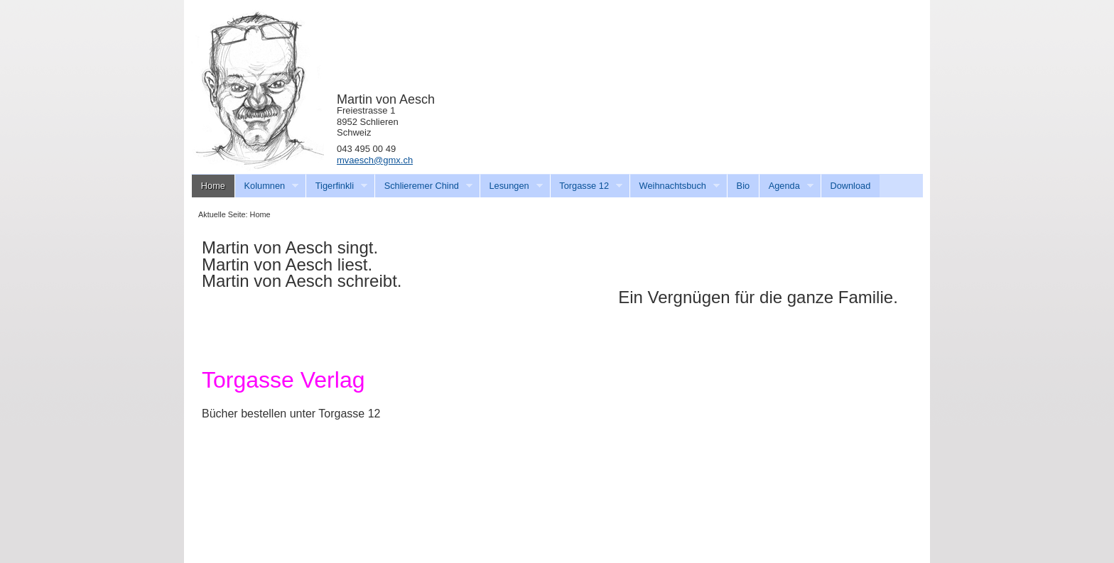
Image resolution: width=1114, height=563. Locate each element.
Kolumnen (266, 186)
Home (213, 185)
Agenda (786, 186)
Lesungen (511, 186)
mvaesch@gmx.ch (375, 160)
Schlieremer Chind (423, 186)
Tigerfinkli (336, 186)
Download (850, 185)
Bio (743, 185)
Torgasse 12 (586, 186)
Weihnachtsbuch (674, 186)
